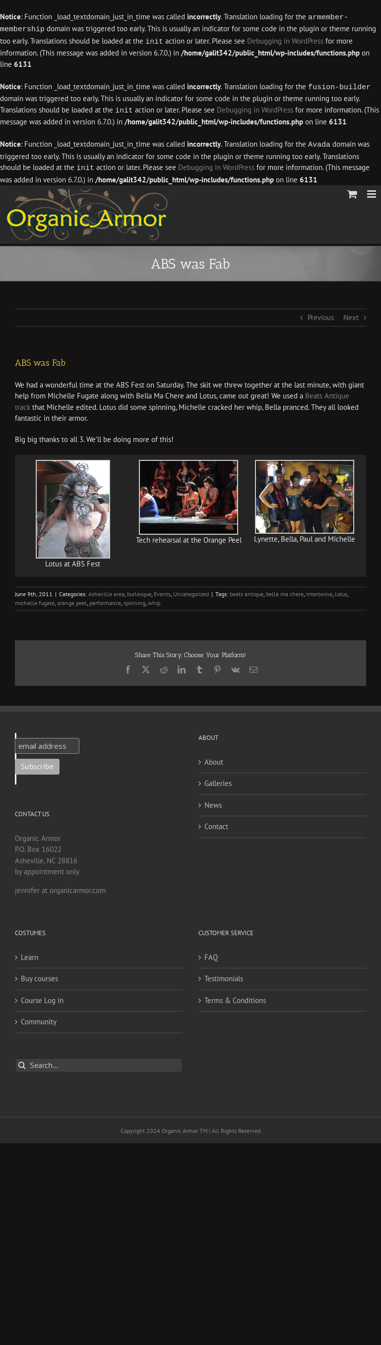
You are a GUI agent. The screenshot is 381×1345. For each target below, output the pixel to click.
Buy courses (39, 975)
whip (154, 599)
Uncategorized (191, 590)
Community (39, 1018)
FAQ (211, 953)
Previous (321, 314)
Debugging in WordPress (285, 40)
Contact (216, 823)
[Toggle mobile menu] (372, 190)
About (213, 758)
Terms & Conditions (235, 997)
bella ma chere (285, 590)
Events (162, 590)
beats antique (246, 590)
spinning (134, 599)
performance (105, 599)
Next (351, 314)
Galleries (218, 780)
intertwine (319, 590)
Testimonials (223, 975)
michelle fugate (35, 599)
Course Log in (42, 997)
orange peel (72, 599)
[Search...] (99, 1062)
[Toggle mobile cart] (352, 190)
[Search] (22, 1062)
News (213, 801)
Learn (29, 953)
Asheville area (106, 590)
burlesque (139, 590)
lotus (341, 590)
